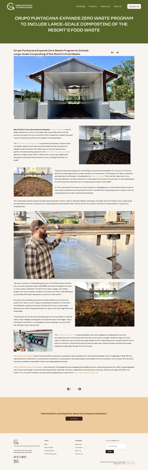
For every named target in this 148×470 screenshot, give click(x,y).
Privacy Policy (130, 462)
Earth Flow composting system (28, 143)
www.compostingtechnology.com (86, 373)
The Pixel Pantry (130, 464)
